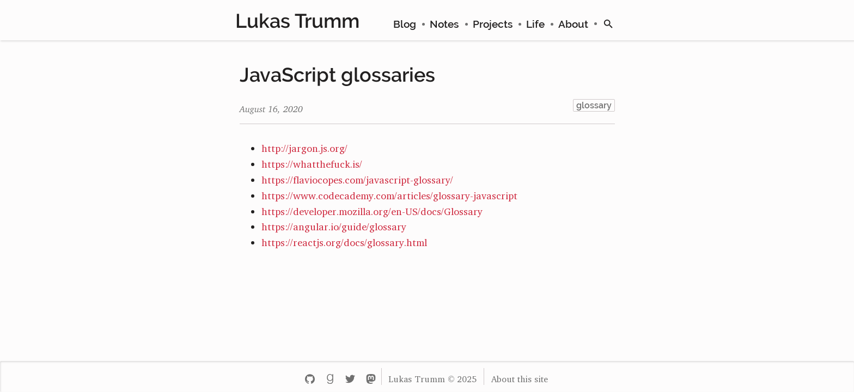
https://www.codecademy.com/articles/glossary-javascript (389, 193)
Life (535, 24)
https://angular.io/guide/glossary (333, 224)
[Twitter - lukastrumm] (350, 376)
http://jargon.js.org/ (304, 146)
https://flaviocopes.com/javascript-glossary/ (357, 177)
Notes (444, 24)
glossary (594, 105)
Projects (493, 24)
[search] (608, 24)
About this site (519, 376)
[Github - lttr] (310, 376)
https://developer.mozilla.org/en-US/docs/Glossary (372, 209)
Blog (404, 24)
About (573, 24)
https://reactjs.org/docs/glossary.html (344, 240)
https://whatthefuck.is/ (311, 162)
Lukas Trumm (297, 20)
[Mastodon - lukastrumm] (371, 376)
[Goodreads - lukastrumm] (330, 376)
